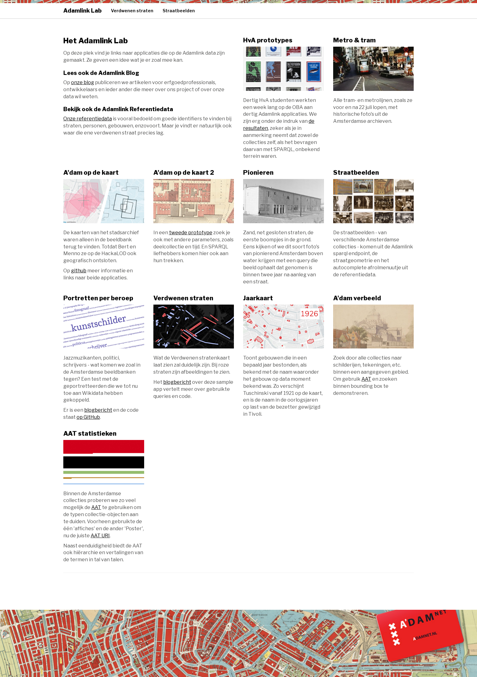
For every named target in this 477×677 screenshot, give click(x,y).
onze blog (82, 82)
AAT (366, 379)
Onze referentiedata (87, 119)
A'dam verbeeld (357, 298)
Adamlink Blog (118, 73)
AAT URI (100, 536)
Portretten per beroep (98, 298)
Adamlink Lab (82, 10)
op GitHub (88, 417)
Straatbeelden (179, 10)
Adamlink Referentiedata (137, 109)
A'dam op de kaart (91, 172)
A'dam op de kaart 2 (183, 172)
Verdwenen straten (132, 10)
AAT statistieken (89, 433)
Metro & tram (354, 40)
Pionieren (258, 172)
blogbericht (98, 410)
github (78, 271)
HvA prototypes (267, 40)
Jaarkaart (258, 298)
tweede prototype (190, 232)
